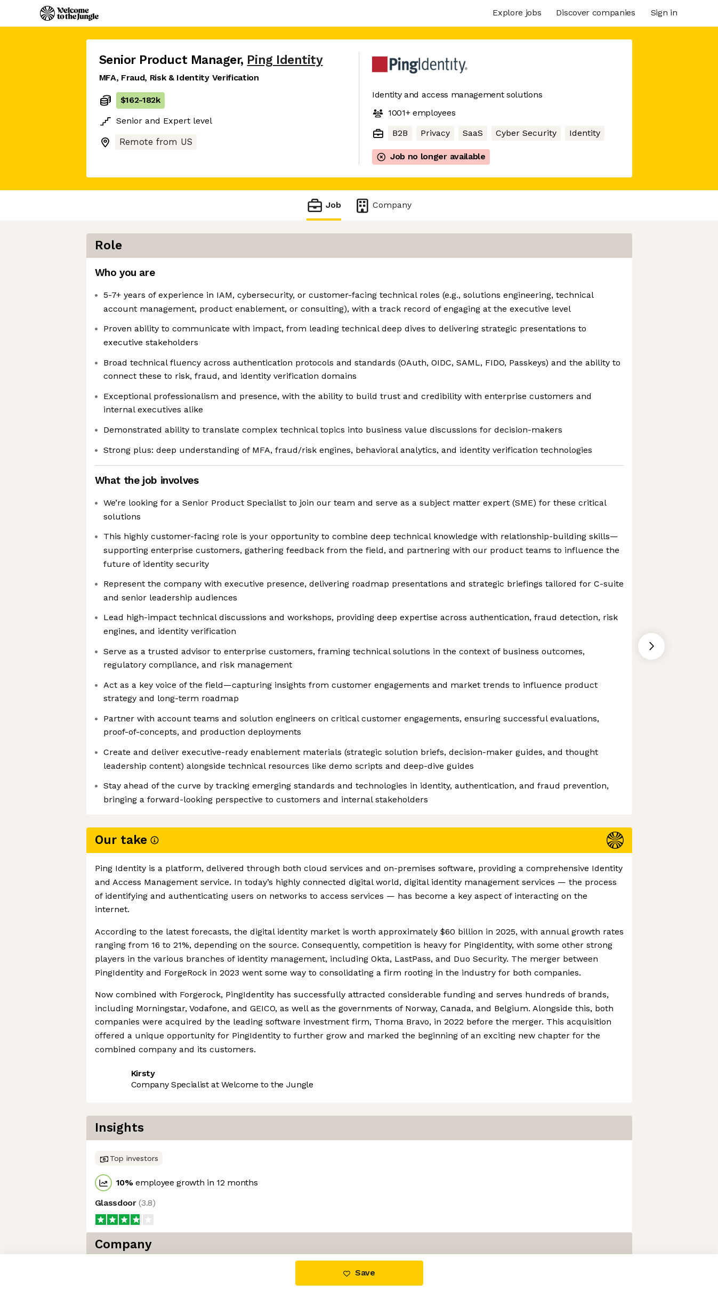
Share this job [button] (128, 1155)
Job (323, 205)
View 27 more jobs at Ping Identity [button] (243, 1155)
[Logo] (69, 13)
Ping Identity (284, 60)
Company (383, 205)
